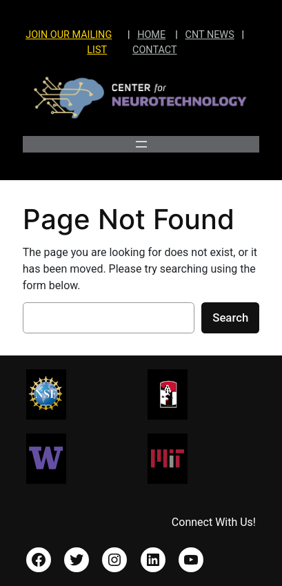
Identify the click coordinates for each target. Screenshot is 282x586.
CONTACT (154, 50)
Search (230, 317)
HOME (151, 35)
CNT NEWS (209, 35)
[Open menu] (141, 144)
